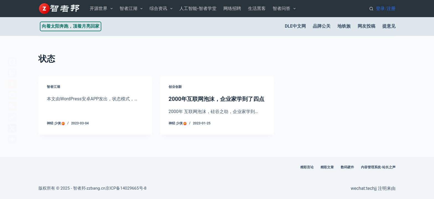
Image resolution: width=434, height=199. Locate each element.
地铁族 (344, 26)
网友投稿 (366, 26)
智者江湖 (132, 8)
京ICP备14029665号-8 (125, 188)
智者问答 (285, 8)
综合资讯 (162, 8)
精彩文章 (327, 167)
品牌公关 (321, 26)
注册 (391, 8)
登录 (380, 8)
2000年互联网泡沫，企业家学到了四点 (216, 99)
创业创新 (175, 87)
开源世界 (102, 8)
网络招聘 (232, 8)
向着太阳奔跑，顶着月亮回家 (70, 26)
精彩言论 (307, 167)
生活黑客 (257, 8)
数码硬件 (347, 167)
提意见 (389, 26)
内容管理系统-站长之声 (378, 167)
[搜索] (371, 9)
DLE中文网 (295, 26)
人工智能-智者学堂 (197, 8)
